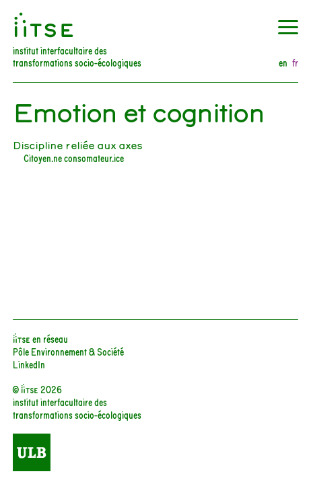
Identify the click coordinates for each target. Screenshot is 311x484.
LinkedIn (29, 364)
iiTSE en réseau (40, 338)
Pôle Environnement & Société (68, 351)
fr (295, 62)
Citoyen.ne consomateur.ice (74, 157)
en (283, 62)
